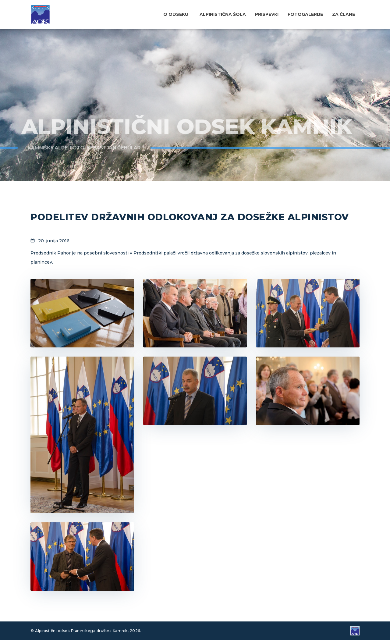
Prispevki (266, 14)
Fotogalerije (305, 14)
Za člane (343, 14)
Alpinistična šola (223, 14)
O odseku (175, 14)
